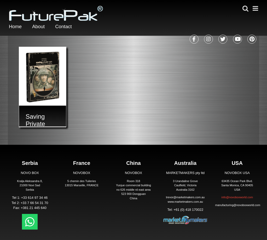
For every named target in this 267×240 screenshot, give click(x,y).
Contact (66, 27)
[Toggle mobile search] (245, 8)
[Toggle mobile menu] (256, 8)
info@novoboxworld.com (237, 197)
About (40, 27)
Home (16, 27)
